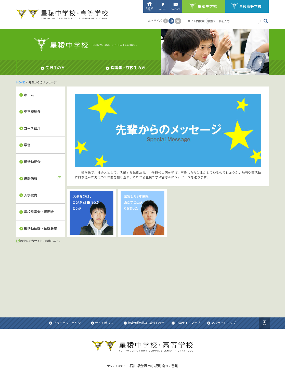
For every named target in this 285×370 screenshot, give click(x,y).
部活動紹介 (32, 162)
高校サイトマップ (221, 260)
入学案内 (30, 195)
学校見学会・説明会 (39, 212)
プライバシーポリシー (66, 260)
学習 (27, 145)
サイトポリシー (103, 260)
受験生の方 (53, 67)
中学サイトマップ (186, 260)
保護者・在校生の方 (125, 67)
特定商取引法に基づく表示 (144, 260)
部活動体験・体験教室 (40, 229)
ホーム (29, 95)
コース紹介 (32, 128)
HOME (20, 82)
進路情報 (30, 178)
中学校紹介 (32, 111)
